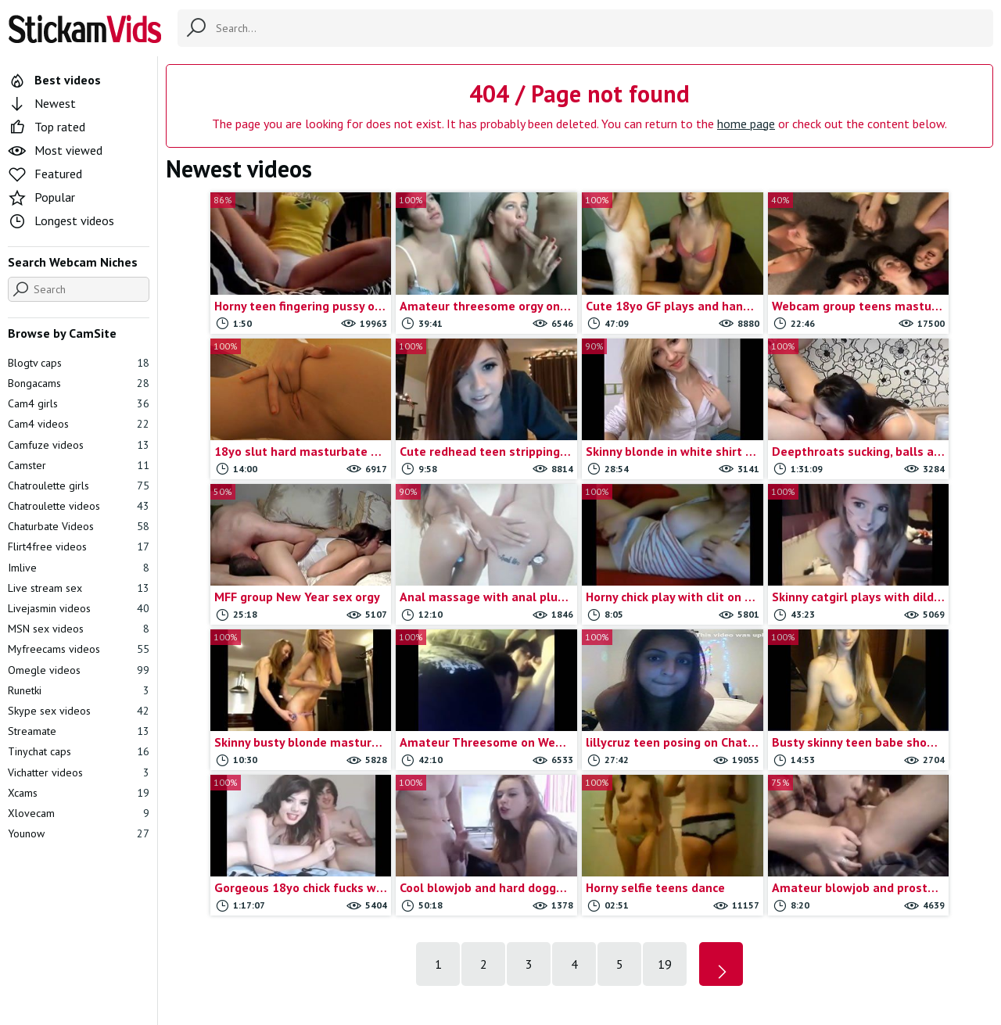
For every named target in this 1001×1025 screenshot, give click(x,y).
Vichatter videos (78, 772)
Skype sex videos (78, 711)
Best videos (54, 80)
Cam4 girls (78, 403)
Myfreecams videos (78, 649)
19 (665, 775)
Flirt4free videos (78, 546)
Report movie (526, 936)
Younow (78, 833)
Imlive (78, 568)
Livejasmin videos (78, 608)
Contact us (455, 936)
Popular (41, 197)
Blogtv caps (78, 363)
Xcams (78, 793)
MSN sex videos (78, 629)
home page (746, 123)
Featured (45, 173)
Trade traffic (603, 936)
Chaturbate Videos (78, 526)
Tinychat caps (78, 751)
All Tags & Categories (363, 936)
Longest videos (61, 220)
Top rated (46, 126)
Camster (78, 465)
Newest (42, 103)
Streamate (78, 731)
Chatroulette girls (78, 485)
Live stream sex (78, 588)
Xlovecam (78, 813)
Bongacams (78, 383)
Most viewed (55, 150)
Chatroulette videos (78, 506)
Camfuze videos (78, 445)
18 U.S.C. (669, 936)
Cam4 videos (78, 424)
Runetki (78, 690)
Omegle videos (78, 670)
